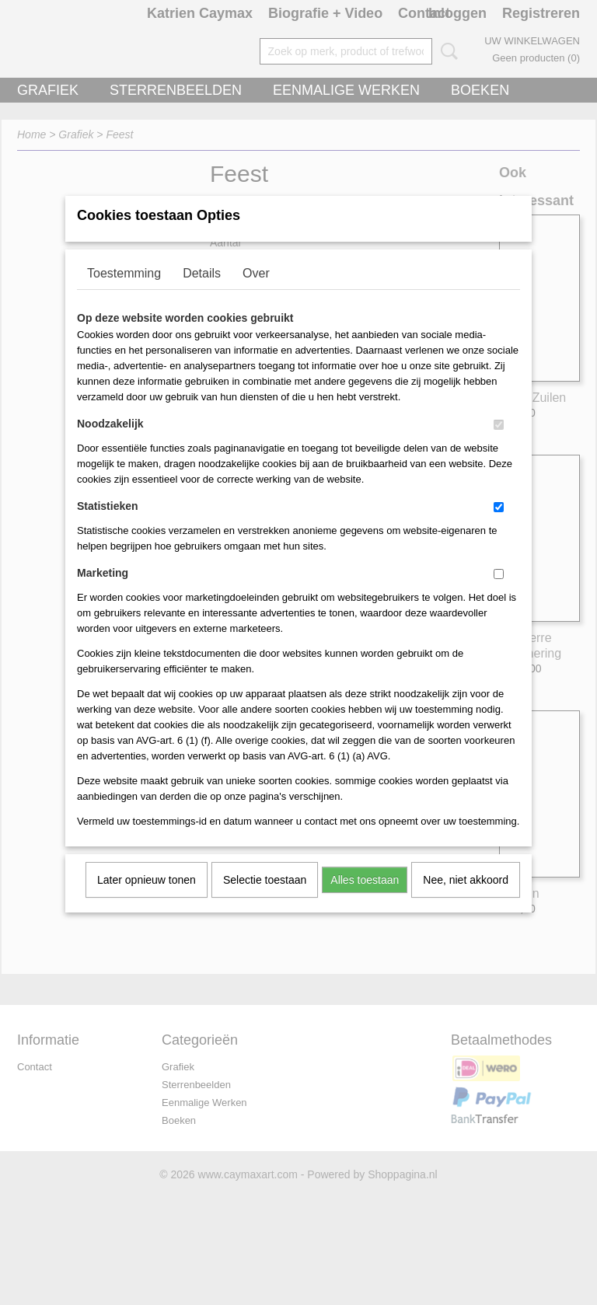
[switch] (499, 445)
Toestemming (124, 293)
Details (202, 293)
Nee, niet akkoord (465, 900)
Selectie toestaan (264, 900)
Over (256, 293)
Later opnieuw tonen (146, 900)
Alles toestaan (364, 900)
